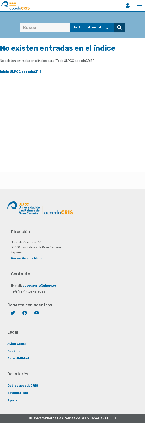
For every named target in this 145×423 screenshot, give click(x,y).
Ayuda (12, 400)
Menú (139, 5)
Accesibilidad (18, 358)
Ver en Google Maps (26, 258)
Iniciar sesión (127, 5)
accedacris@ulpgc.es (40, 285)
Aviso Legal (16, 343)
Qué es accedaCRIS (22, 385)
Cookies (13, 351)
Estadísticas (17, 393)
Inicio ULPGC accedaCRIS (21, 72)
